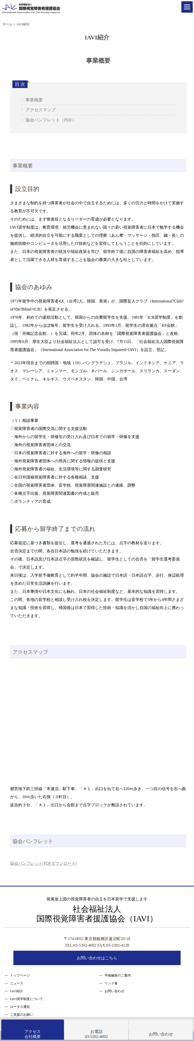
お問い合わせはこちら (97, 958)
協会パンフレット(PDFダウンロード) (43, 863)
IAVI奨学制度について (26, 999)
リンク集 (111, 983)
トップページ (20, 975)
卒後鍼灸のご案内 (118, 975)
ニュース (16, 983)
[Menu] (187, 7)
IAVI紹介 (16, 991)
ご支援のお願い (21, 1014)
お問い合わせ (114, 991)
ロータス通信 (20, 1006)
